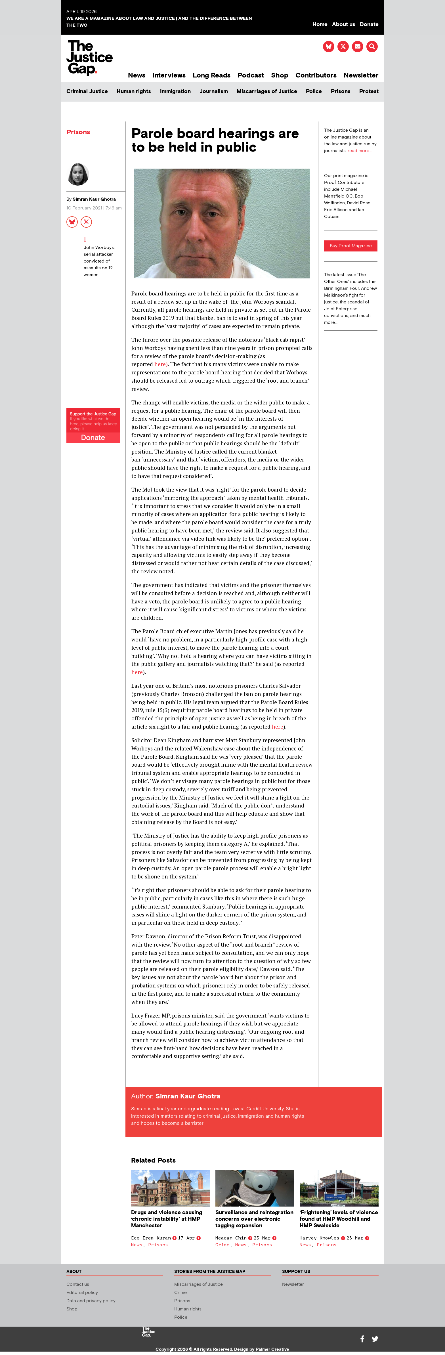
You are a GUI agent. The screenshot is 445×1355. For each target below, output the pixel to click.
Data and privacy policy (91, 1301)
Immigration (175, 91)
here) (161, 364)
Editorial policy (82, 1293)
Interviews (169, 75)
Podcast (251, 75)
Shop (279, 75)
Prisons (340, 91)
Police (314, 91)
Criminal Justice (87, 91)
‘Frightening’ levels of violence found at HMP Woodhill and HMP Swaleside (339, 1219)
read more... (360, 151)
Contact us (77, 1284)
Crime (222, 1244)
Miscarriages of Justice (267, 91)
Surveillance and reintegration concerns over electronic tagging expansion (254, 1219)
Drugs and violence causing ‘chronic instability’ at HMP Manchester (166, 1219)
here (137, 672)
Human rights (134, 91)
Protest (369, 91)
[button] (372, 46)
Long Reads (211, 75)
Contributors (316, 75)
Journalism (214, 91)
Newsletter (361, 75)
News (136, 75)
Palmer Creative (272, 1349)
